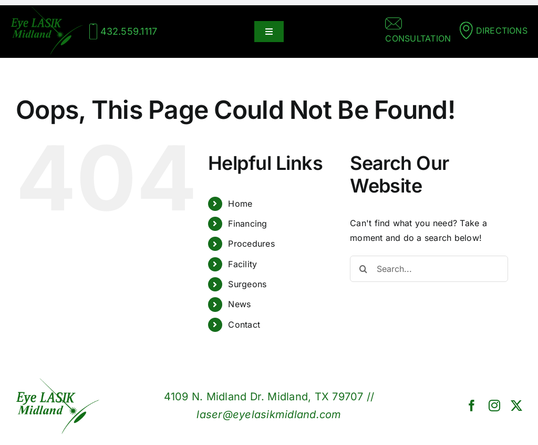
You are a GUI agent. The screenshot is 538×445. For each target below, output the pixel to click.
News (239, 304)
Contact (244, 324)
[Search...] (429, 269)
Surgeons (247, 284)
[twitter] (516, 405)
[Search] (363, 269)
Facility (242, 264)
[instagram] (494, 405)
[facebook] (472, 405)
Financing (247, 223)
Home (240, 203)
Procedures (251, 243)
